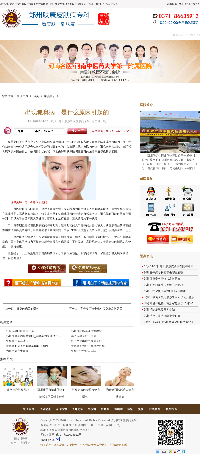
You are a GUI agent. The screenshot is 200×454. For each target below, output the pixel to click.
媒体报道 (63, 35)
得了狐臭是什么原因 (83, 336)
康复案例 (117, 35)
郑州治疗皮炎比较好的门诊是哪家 (165, 291)
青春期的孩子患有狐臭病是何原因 (101, 308)
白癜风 (105, 409)
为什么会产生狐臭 (17, 351)
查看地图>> (47, 440)
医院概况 (27, 35)
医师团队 (45, 35)
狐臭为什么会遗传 (17, 341)
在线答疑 (99, 35)
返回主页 (22, 96)
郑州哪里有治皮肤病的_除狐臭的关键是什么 (33, 336)
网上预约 (183, 4)
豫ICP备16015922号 (69, 434)
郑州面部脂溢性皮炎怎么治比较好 (165, 284)
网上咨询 (135, 35)
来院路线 (153, 35)
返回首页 (28, 409)
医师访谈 (77, 409)
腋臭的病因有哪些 (28, 308)
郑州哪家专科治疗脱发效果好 (162, 278)
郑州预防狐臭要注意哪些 (86, 331)
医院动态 (45, 409)
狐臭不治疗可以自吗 (83, 351)
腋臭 (36, 96)
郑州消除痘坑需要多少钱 (159, 309)
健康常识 (81, 35)
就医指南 (172, 4)
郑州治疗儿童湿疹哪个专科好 (162, 315)
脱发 (140, 409)
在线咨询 (195, 4)
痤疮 (130, 409)
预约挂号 (171, 409)
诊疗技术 (61, 409)
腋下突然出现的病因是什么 (88, 341)
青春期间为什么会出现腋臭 (88, 346)
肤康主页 (9, 35)
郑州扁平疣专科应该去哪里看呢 (163, 272)
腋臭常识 (49, 96)
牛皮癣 (92, 409)
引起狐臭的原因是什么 (20, 331)
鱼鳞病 (118, 409)
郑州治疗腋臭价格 (18, 389)
